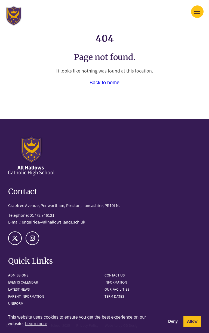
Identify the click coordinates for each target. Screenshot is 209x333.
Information (115, 282)
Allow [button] (192, 321)
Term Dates (114, 296)
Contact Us (114, 275)
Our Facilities (116, 289)
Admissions (18, 275)
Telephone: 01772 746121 (31, 215)
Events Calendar (23, 282)
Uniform (15, 303)
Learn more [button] (36, 323)
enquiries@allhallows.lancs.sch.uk (53, 222)
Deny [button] (173, 321)
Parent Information (26, 296)
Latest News (19, 289)
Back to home (104, 82)
